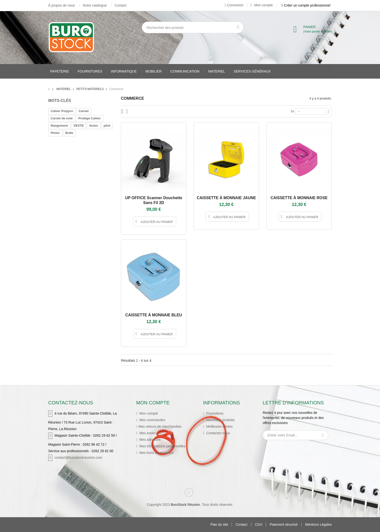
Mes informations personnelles (161, 446)
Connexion (234, 5)
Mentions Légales (318, 524)
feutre (93, 125)
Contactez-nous (217, 433)
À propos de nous (61, 5)
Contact (121, 5)
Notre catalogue (95, 5)
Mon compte (262, 5)
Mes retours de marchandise (159, 426)
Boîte (69, 133)
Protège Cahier (89, 118)
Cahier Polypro (62, 111)
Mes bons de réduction (156, 453)
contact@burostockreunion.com (78, 457)
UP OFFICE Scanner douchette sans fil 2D (153, 200)
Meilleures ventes (219, 426)
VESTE (78, 125)
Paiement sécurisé (284, 524)
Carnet (83, 111)
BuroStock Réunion (185, 505)
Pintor (55, 133)
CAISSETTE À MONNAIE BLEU (153, 315)
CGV (258, 524)
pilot (107, 125)
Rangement (59, 125)
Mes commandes (151, 420)
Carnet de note (62, 118)
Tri (292, 111)
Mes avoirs (147, 433)
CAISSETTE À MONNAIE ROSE (299, 198)
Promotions (214, 413)
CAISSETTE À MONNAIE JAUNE (226, 198)
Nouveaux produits (220, 420)
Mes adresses (149, 440)
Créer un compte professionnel (306, 5)
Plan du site (219, 524)
